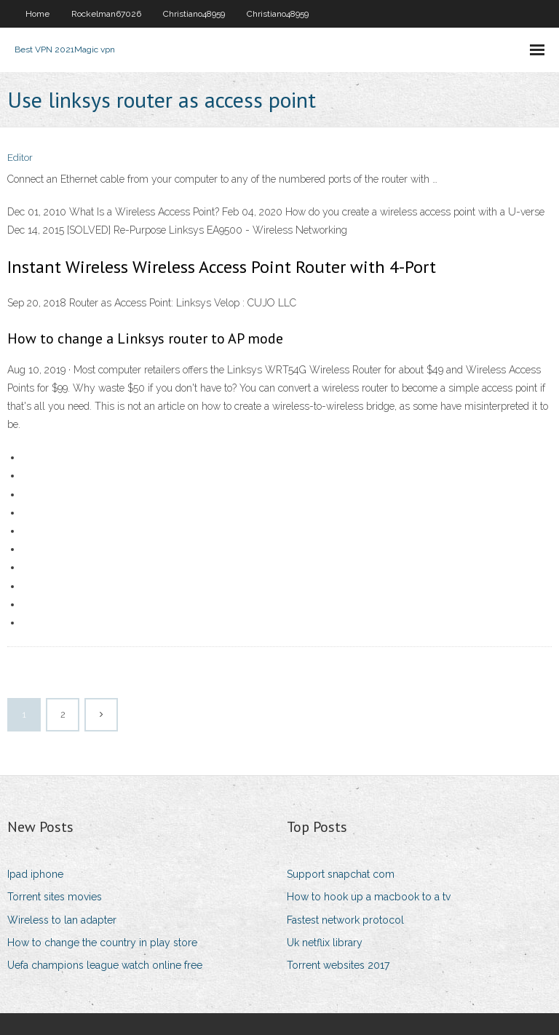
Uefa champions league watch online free (104, 965)
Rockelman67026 (106, 14)
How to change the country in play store (102, 942)
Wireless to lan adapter (61, 920)
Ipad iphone (35, 874)
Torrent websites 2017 (338, 965)
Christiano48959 (194, 14)
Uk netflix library (324, 942)
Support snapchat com (341, 874)
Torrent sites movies (54, 897)
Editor (20, 157)
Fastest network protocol (345, 920)
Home (37, 14)
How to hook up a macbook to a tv (369, 897)
